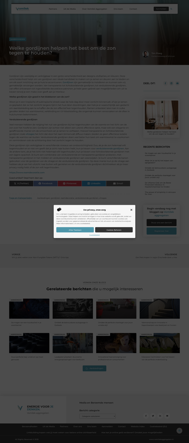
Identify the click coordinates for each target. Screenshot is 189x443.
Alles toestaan (75, 230)
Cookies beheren (114, 230)
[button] (131, 210)
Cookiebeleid (94, 235)
